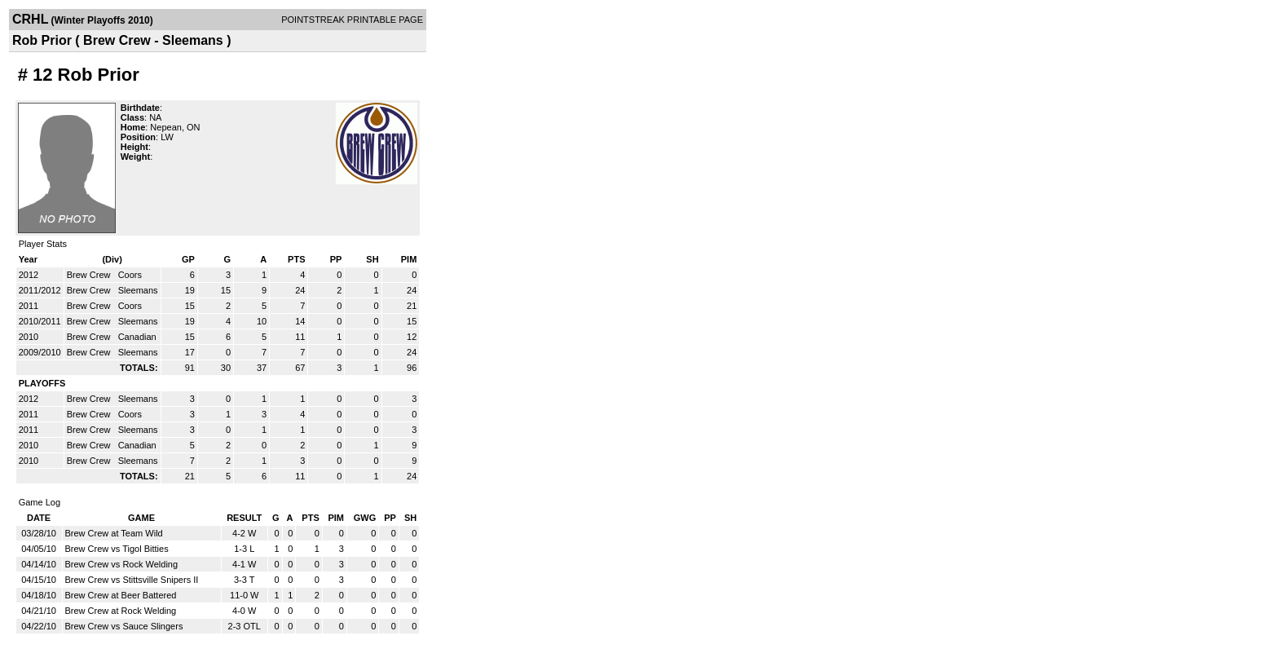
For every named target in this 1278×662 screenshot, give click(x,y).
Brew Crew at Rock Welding (121, 611)
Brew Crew (90, 275)
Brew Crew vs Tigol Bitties (117, 549)
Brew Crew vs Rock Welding (121, 564)
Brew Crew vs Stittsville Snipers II (132, 580)
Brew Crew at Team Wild (114, 533)
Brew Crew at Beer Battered (121, 595)
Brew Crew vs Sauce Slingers (124, 626)
